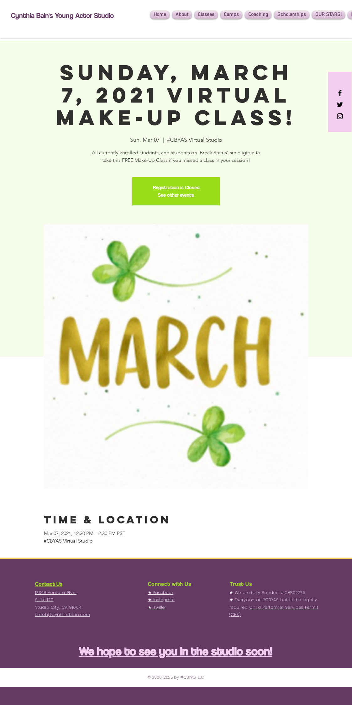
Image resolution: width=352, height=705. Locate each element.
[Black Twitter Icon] (340, 105)
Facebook (163, 593)
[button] (182, 15)
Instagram (164, 600)
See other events (176, 195)
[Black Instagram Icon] (340, 116)
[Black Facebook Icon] (340, 93)
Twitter (159, 607)
